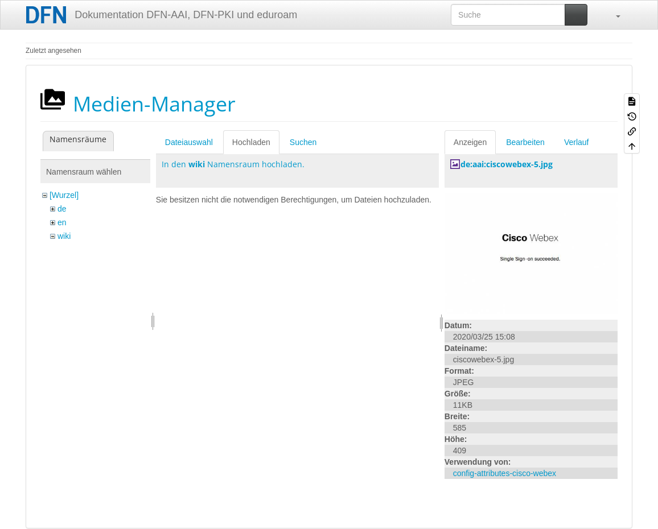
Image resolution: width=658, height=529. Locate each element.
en (62, 222)
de (62, 208)
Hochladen (251, 142)
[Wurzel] (64, 195)
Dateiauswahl (189, 142)
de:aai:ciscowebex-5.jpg (506, 164)
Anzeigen (470, 142)
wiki (64, 236)
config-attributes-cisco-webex (504, 473)
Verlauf (576, 142)
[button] (612, 15)
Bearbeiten (525, 142)
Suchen (303, 142)
